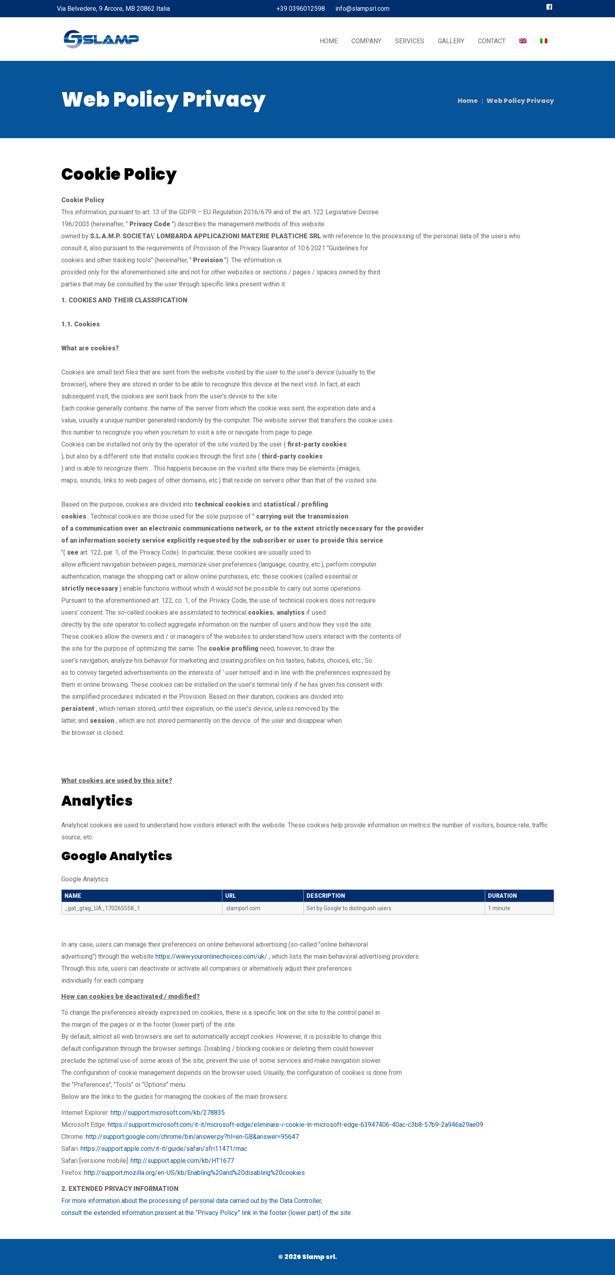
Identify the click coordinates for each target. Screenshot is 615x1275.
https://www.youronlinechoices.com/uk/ (211, 956)
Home (468, 100)
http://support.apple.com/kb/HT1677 (182, 1160)
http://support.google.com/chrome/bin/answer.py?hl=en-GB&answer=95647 (192, 1136)
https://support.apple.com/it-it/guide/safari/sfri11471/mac (164, 1148)
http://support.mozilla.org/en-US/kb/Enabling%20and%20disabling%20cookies (194, 1172)
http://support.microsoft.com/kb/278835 (168, 1112)
